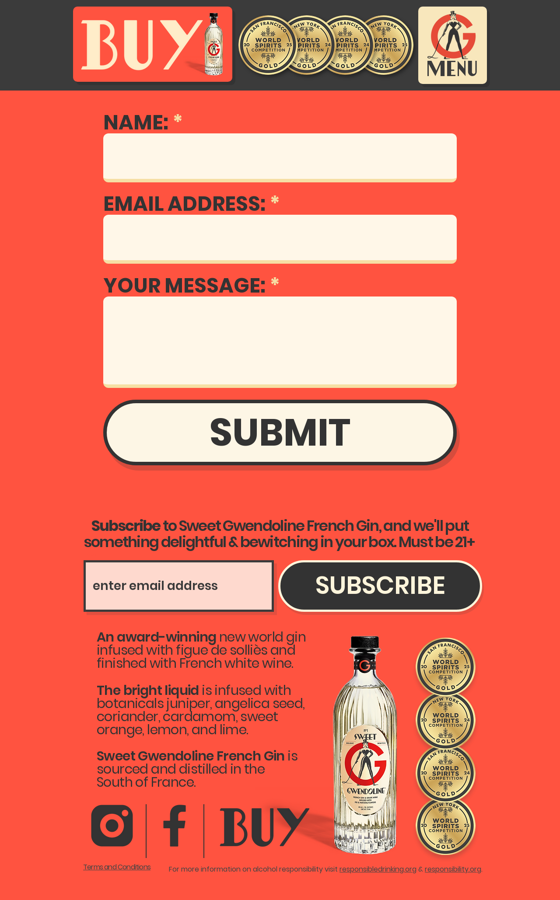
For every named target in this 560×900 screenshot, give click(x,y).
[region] (265, 826)
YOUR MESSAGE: (184, 286)
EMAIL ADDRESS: (184, 204)
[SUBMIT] (280, 432)
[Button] (266, 828)
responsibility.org (453, 869)
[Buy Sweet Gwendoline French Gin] (152, 42)
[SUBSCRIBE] (380, 586)
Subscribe (90, 555)
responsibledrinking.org (378, 869)
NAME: (135, 122)
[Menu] (452, 44)
